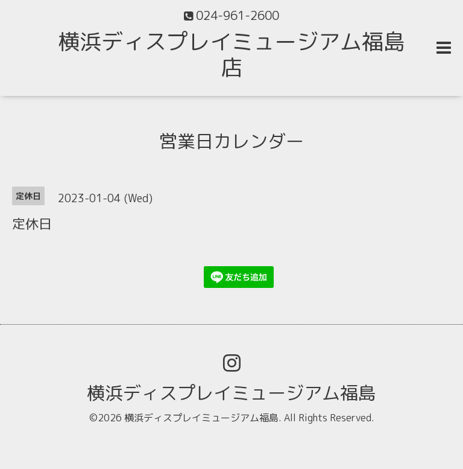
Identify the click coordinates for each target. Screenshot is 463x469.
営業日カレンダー (231, 141)
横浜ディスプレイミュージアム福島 (231, 393)
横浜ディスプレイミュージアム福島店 (231, 54)
